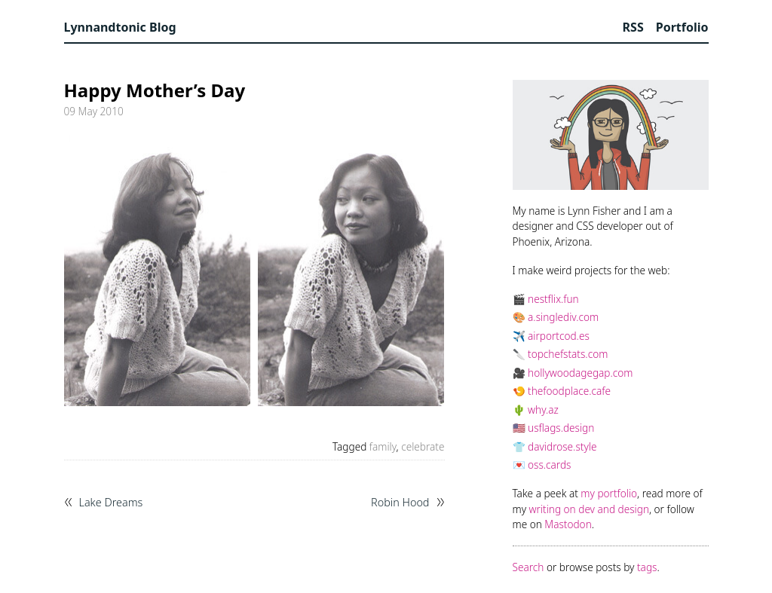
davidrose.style (562, 446)
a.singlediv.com (563, 317)
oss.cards (549, 464)
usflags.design (561, 427)
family (383, 446)
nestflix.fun (553, 299)
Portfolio (682, 27)
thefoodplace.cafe (569, 391)
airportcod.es (559, 336)
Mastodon (567, 524)
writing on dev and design (589, 509)
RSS (633, 27)
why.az (543, 409)
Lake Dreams (111, 503)
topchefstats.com (568, 354)
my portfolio (609, 493)
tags (647, 567)
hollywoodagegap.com (580, 372)
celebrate (422, 446)
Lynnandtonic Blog (120, 27)
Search (528, 567)
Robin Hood (400, 503)
